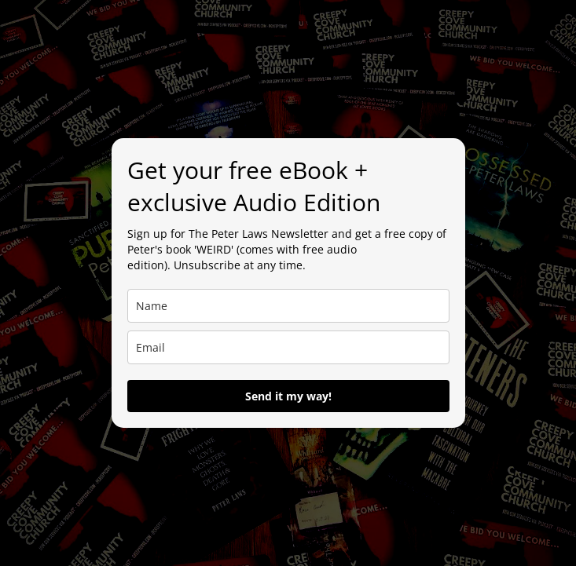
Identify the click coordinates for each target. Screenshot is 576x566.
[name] (288, 306)
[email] (288, 347)
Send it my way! (288, 396)
